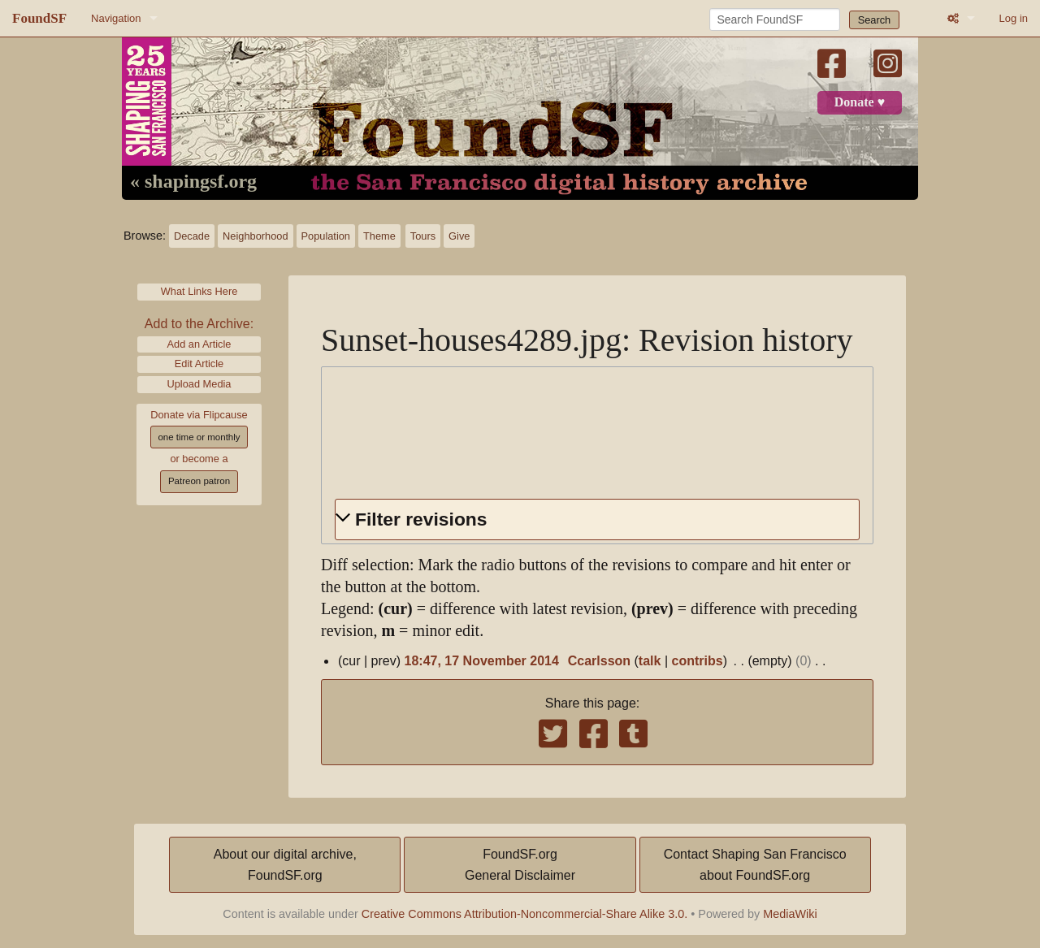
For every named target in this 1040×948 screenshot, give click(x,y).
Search (874, 20)
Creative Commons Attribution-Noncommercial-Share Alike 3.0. (525, 913)
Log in (1013, 18)
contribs (697, 661)
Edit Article (199, 363)
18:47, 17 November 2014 (482, 661)
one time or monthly (199, 437)
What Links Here (199, 291)
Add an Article (199, 344)
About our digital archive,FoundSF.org (285, 864)
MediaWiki (790, 913)
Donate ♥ (859, 102)
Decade (192, 236)
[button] (597, 519)
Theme (379, 236)
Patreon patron (199, 481)
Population (325, 236)
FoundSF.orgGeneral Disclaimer (520, 864)
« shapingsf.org (193, 182)
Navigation (116, 18)
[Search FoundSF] (774, 19)
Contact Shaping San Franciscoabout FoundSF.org (755, 864)
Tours (423, 236)
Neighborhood (255, 236)
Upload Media (199, 384)
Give (459, 236)
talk (650, 661)
